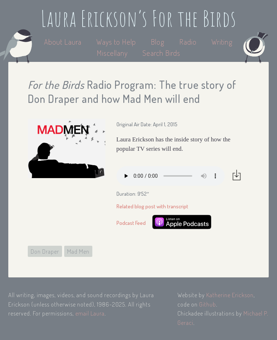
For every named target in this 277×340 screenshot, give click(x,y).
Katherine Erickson (230, 295)
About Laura (63, 41)
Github (207, 304)
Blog (157, 41)
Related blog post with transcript (152, 206)
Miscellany (112, 53)
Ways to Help (117, 41)
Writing (222, 41)
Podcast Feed (131, 222)
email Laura (90, 313)
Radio (188, 41)
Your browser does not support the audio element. (170, 176)
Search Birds (161, 53)
